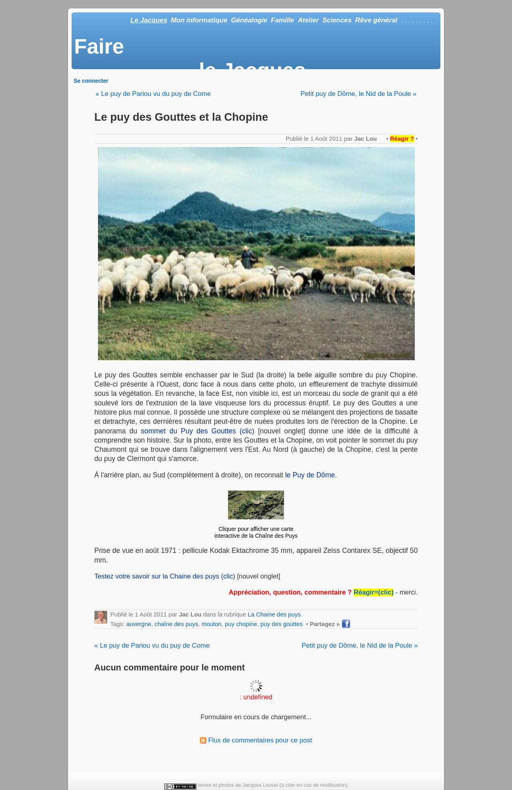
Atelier (308, 20)
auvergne (138, 623)
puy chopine (241, 623)
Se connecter (91, 81)
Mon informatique (199, 20)
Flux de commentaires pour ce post (256, 740)
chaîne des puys (176, 623)
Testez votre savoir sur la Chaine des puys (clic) (164, 576)
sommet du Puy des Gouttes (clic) (197, 431)
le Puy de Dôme (310, 475)
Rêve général (376, 20)
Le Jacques (148, 20)
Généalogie (249, 20)
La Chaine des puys (274, 614)
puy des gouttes (281, 623)
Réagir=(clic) (374, 592)
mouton (212, 623)
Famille (282, 20)
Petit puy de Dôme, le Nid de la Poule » (358, 94)
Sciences (337, 20)
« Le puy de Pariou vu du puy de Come (153, 94)
